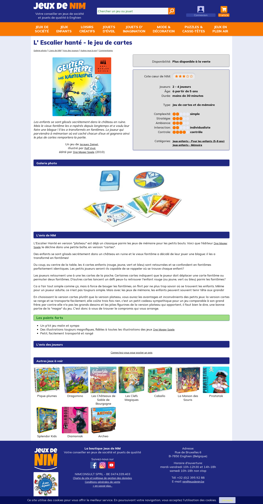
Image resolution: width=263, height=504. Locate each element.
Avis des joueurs (74, 50)
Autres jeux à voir (94, 50)
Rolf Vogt (90, 148)
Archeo (103, 422)
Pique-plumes (47, 382)
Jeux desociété (42, 29)
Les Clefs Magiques (131, 384)
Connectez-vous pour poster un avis (131, 353)
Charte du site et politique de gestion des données (102, 478)
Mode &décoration (164, 29)
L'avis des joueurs (52, 344)
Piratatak (216, 382)
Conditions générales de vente (102, 482)
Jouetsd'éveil (108, 29)
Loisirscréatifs (87, 29)
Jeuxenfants (64, 29)
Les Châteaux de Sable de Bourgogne (103, 386)
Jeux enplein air (220, 29)
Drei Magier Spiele (166, 330)
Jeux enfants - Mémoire (189, 149)
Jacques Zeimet (89, 144)
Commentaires (113, 50)
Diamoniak (75, 422)
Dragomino (75, 382)
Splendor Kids (47, 422)
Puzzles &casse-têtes (193, 29)
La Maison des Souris (188, 384)
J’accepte (227, 500)
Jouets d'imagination (134, 29)
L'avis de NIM (57, 50)
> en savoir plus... (102, 486)
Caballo (159, 382)
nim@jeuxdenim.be (193, 482)
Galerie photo (41, 50)
